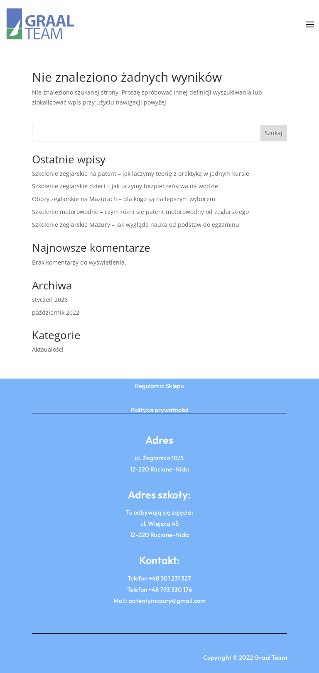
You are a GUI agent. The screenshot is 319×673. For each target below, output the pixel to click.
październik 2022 (55, 312)
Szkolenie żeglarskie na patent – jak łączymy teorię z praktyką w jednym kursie (140, 173)
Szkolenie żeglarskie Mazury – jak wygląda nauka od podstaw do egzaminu (135, 224)
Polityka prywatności (159, 410)
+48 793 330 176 (170, 589)
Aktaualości (48, 349)
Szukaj (273, 133)
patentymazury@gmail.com (167, 601)
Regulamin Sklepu (159, 386)
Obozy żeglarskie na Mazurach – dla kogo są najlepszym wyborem (123, 199)
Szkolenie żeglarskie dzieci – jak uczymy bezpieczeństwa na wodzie (125, 186)
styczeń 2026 (50, 300)
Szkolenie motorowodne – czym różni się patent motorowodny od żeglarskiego (140, 212)
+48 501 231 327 (170, 578)
